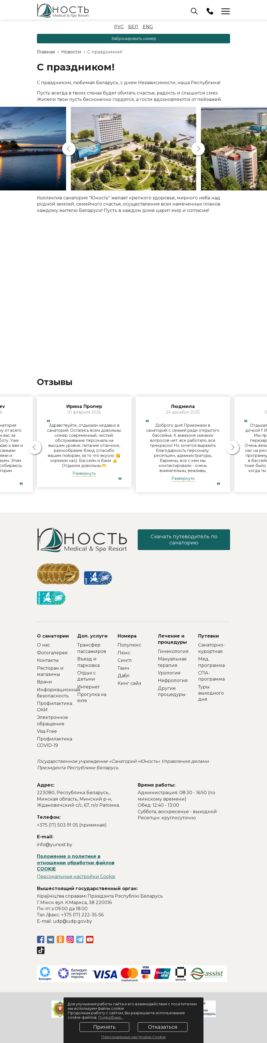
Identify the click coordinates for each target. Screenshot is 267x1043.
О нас (43, 645)
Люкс (124, 652)
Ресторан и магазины (50, 671)
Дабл (124, 675)
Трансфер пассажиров (91, 648)
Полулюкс (129, 645)
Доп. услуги (92, 636)
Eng (148, 26)
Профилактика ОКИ (53, 706)
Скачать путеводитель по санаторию (184, 540)
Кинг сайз (129, 683)
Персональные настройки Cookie (76, 876)
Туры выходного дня (211, 693)
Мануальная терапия (172, 662)
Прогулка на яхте (91, 697)
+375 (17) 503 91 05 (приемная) (72, 825)
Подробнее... (110, 1017)
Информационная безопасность (53, 693)
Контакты (48, 660)
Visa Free (47, 731)
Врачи (44, 682)
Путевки (208, 636)
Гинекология (173, 651)
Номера (127, 636)
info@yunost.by (54, 844)
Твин (123, 668)
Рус (119, 26)
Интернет (88, 687)
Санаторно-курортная (211, 648)
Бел (133, 26)
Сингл (125, 660)
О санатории (53, 636)
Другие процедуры (172, 691)
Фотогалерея (52, 652)
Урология (169, 673)
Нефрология (173, 680)
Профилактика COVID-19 (53, 742)
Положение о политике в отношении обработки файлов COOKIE (75, 863)
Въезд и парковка (88, 662)
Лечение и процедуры (172, 639)
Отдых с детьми (86, 676)
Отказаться (162, 1027)
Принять (104, 1027)
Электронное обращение (52, 720)
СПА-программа (211, 676)
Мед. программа (211, 662)
